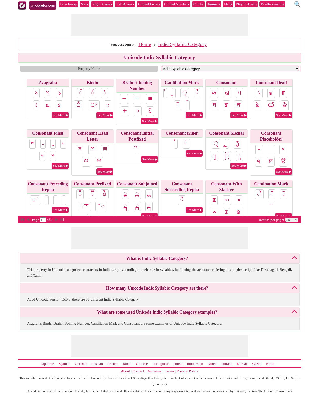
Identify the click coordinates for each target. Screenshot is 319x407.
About (125, 371)
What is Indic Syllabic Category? (157, 258)
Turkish (226, 364)
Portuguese (160, 364)
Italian (126, 364)
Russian (97, 364)
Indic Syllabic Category (182, 44)
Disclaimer (154, 371)
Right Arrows (102, 4)
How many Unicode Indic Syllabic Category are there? (157, 288)
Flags (228, 4)
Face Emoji (68, 4)
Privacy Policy (187, 371)
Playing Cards (246, 4)
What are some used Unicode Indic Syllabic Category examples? (157, 312)
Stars (84, 4)
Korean (242, 364)
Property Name (89, 69)
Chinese (142, 364)
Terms (169, 371)
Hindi (270, 364)
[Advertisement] (159, 25)
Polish (178, 364)
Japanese (47, 364)
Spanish (64, 364)
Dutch (212, 364)
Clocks (198, 4)
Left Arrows (125, 4)
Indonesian (195, 364)
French (112, 364)
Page (36, 220)
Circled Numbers (176, 4)
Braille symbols (272, 4)
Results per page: (271, 220)
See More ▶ (60, 115)
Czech (256, 364)
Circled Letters (149, 4)
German (80, 364)
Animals (213, 4)
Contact (138, 371)
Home (144, 44)
